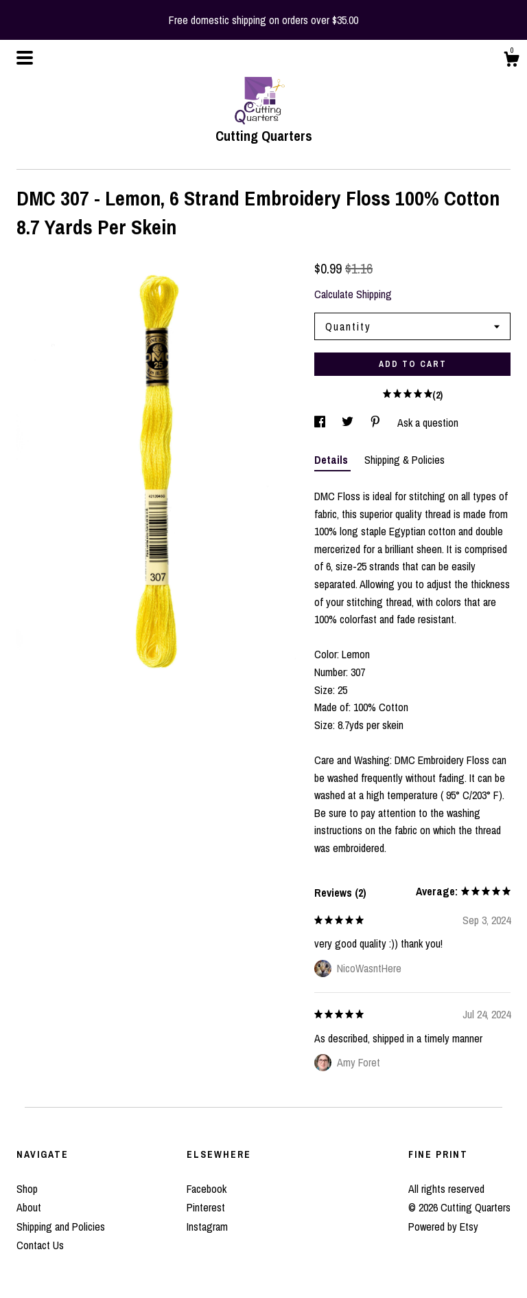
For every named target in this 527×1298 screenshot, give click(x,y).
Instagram (207, 1226)
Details (332, 459)
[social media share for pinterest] (377, 422)
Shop (27, 1188)
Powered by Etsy (443, 1226)
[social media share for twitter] (349, 422)
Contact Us (40, 1245)
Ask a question (427, 422)
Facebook (206, 1188)
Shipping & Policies (404, 459)
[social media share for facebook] (321, 422)
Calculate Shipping (353, 294)
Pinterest (206, 1207)
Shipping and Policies (60, 1226)
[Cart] (511, 61)
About (28, 1207)
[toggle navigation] (24, 58)
